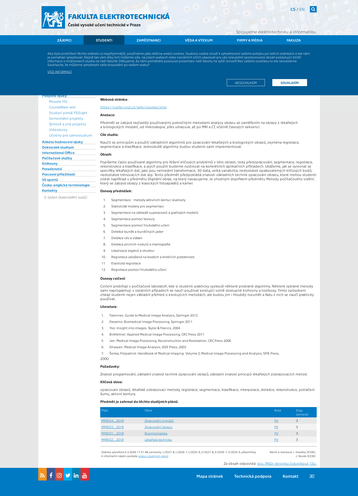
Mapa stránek (209, 475)
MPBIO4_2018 (112, 421)
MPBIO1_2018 (112, 433)
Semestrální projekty (66, 118)
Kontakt (290, 475)
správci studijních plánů (153, 456)
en (302, 9)
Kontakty (49, 190)
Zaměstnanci (149, 40)
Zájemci (64, 40)
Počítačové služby (57, 158)
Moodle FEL (58, 101)
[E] (312, 475)
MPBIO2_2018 (112, 440)
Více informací (59, 71)
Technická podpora (252, 475)
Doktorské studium (58, 147)
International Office (58, 152)
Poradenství (52, 169)
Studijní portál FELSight (68, 113)
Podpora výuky (54, 95)
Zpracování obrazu (159, 427)
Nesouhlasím (246, 82)
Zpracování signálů (159, 421)
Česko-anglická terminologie (66, 185)
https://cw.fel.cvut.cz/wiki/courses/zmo (133, 107)
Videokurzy (58, 129)
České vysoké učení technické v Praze (104, 24)
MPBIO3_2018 (112, 427)
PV (276, 421)
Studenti (104, 40)
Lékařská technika (158, 440)
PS (276, 427)
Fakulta (294, 40)
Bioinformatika (156, 433)
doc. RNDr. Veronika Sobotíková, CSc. (287, 463)
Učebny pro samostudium (70, 135)
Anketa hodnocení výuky (62, 142)
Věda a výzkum (199, 40)
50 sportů (50, 179)
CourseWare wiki (62, 107)
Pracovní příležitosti (58, 174)
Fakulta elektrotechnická (119, 16)
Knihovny (50, 163)
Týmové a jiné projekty (67, 124)
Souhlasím (290, 82)
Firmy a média (249, 40)
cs (293, 9)
